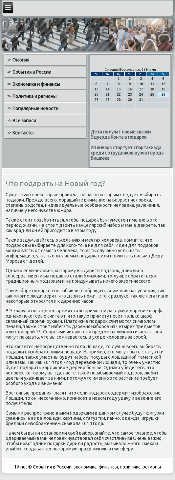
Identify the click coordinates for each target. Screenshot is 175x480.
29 (118, 100)
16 (130, 89)
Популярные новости (35, 108)
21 (107, 94)
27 (96, 100)
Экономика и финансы (36, 84)
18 (152, 89)
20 (96, 94)
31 (141, 100)
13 (96, 89)
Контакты (22, 132)
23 (130, 94)
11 (152, 84)
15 (118, 89)
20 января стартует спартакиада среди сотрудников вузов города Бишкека (127, 153)
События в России (31, 72)
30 (130, 100)
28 (107, 100)
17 (141, 89)
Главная (20, 59)
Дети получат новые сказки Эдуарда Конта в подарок (121, 134)
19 (163, 89)
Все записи (24, 120)
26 (163, 94)
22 (118, 94)
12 (163, 84)
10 (141, 84)
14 (107, 89)
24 (141, 94)
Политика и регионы (34, 96)
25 (152, 94)
